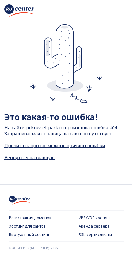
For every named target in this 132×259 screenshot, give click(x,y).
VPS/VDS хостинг (94, 217)
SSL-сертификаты (95, 234)
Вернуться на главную (29, 157)
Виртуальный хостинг (29, 234)
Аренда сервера (94, 226)
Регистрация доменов (30, 217)
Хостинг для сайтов (27, 226)
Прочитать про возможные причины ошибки (54, 145)
